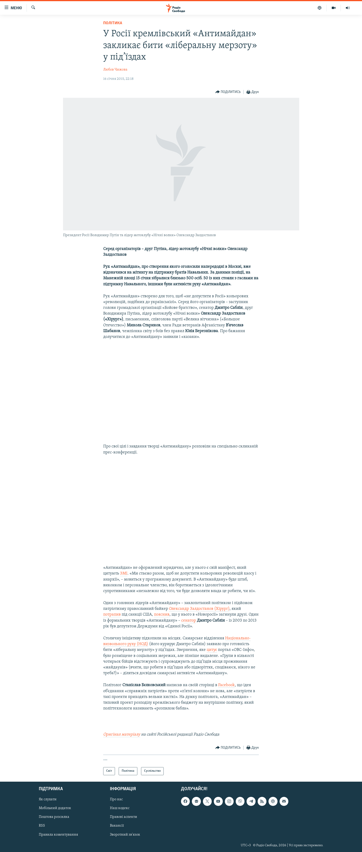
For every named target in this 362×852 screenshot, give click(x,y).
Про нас (116, 799)
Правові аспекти (123, 817)
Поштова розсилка (54, 817)
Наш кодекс (120, 808)
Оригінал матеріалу (121, 734)
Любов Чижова (115, 69)
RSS (42, 826)
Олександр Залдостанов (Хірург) (199, 609)
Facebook (226, 685)
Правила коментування (58, 834)
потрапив (112, 614)
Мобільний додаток (55, 808)
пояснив (161, 614)
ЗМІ (123, 573)
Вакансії (117, 826)
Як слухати (48, 799)
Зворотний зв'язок (125, 834)
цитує (212, 650)
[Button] (228, 92)
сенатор (188, 620)
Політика (112, 23)
